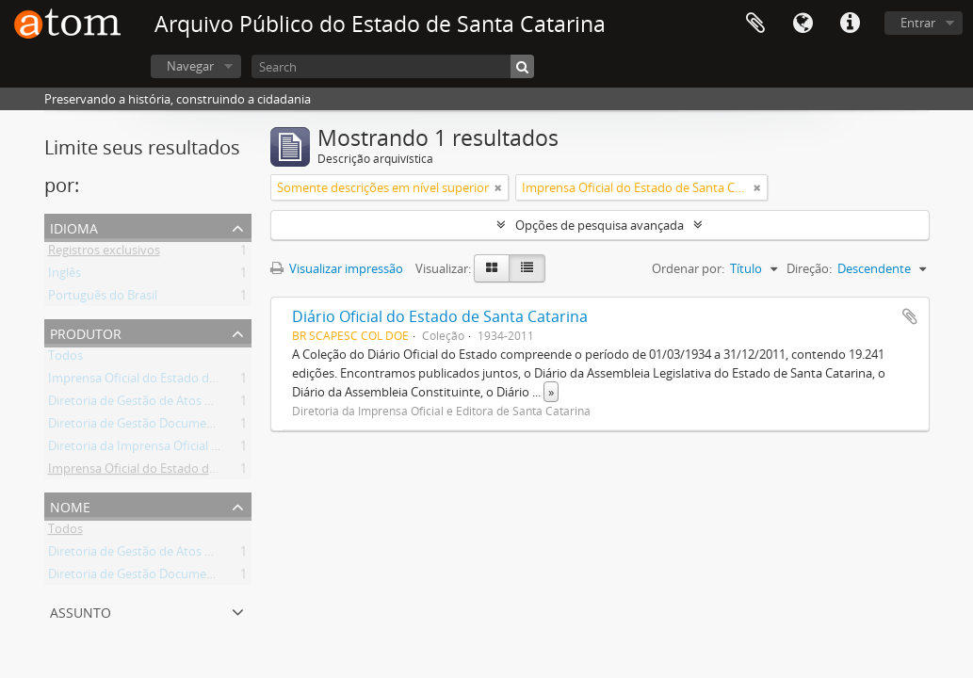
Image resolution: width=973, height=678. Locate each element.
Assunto (80, 610)
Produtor (86, 332)
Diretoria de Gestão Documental (138, 426)
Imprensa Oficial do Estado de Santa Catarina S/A (185, 471)
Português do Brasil (102, 298)
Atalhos (849, 23)
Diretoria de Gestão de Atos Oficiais (146, 404)
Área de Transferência (755, 23)
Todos (65, 358)
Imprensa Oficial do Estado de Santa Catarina (174, 381)
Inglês (64, 275)
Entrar (917, 22)
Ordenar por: (688, 268)
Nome (70, 505)
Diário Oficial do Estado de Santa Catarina (440, 316)
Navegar (190, 65)
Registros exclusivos (104, 253)
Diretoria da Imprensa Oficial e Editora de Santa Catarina (205, 449)
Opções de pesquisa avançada (599, 225)
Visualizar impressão (336, 268)
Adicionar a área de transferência (909, 316)
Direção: (809, 268)
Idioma (802, 23)
